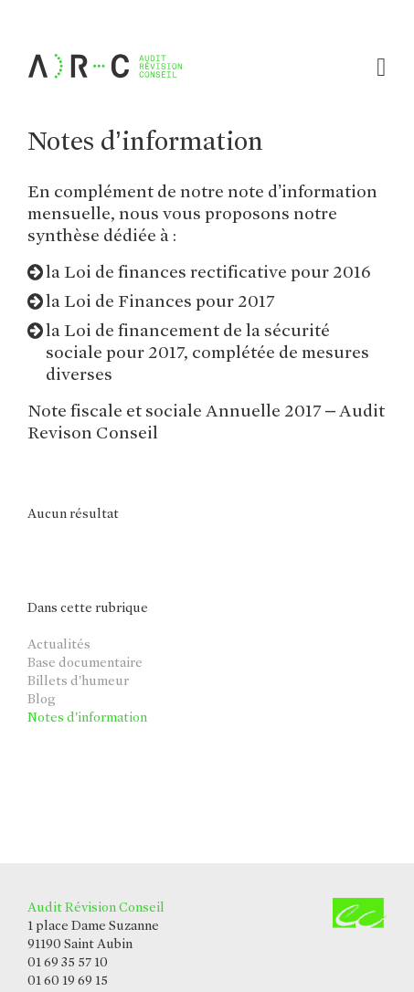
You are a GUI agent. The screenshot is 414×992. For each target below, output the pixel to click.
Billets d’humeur (78, 680)
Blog (41, 699)
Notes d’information (87, 717)
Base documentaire (85, 662)
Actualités (58, 644)
